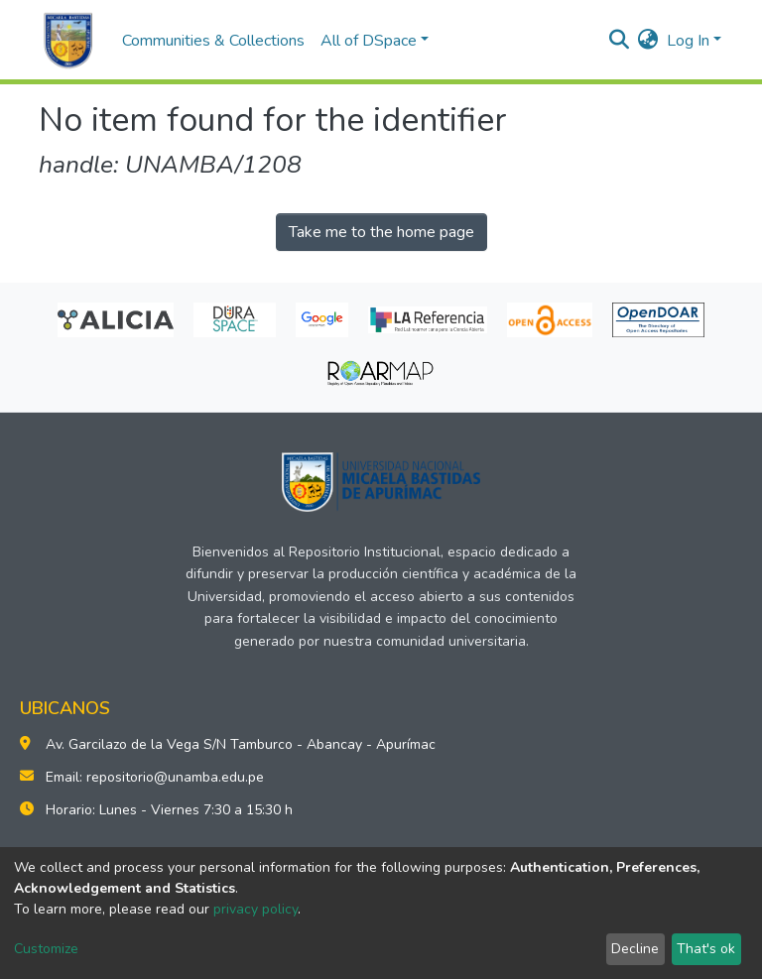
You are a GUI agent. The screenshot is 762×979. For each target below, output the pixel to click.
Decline (635, 948)
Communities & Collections (213, 41)
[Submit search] (619, 41)
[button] (648, 41)
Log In (688, 41)
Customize (46, 948)
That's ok (706, 948)
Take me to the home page (381, 232)
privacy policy (255, 909)
